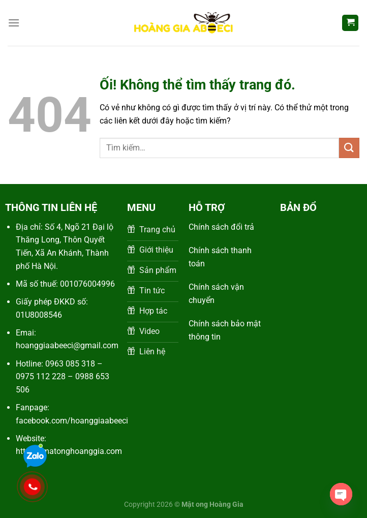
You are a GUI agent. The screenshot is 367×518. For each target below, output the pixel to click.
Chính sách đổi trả (221, 227)
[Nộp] (349, 148)
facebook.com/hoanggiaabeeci (72, 420)
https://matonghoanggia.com (69, 451)
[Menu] (14, 22)
